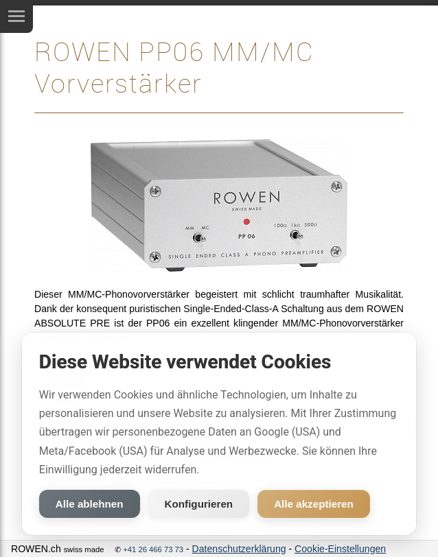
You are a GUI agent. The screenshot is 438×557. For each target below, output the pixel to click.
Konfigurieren (199, 504)
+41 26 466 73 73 (153, 549)
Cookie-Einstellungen (340, 548)
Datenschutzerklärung (239, 548)
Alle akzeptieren (314, 504)
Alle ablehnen (90, 504)
